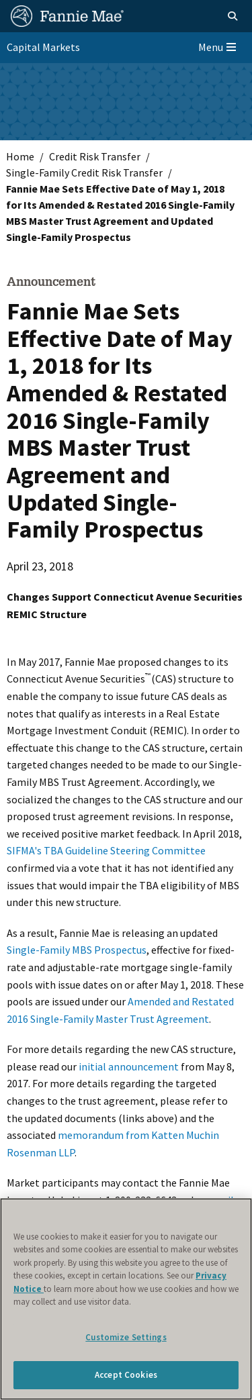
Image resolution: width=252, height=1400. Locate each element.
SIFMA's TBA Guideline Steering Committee (106, 850)
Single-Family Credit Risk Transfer (84, 172)
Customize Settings (125, 1337)
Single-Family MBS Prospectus (76, 949)
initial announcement (129, 1066)
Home (20, 156)
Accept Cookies (126, 1375)
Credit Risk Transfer (94, 156)
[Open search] (232, 16)
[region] (126, 1299)
